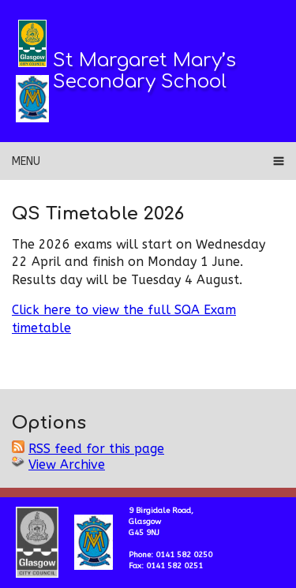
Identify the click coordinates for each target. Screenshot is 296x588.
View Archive (66, 464)
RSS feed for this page (96, 448)
